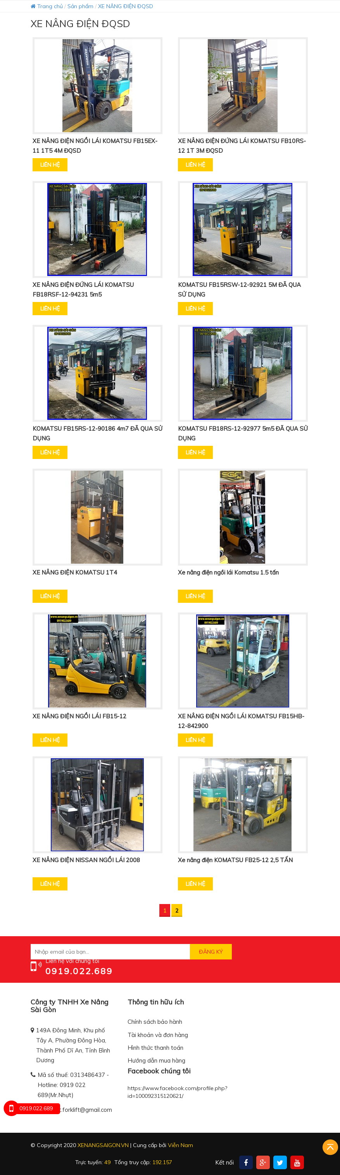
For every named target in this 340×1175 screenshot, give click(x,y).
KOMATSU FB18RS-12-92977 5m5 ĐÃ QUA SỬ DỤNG (243, 433)
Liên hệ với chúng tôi (72, 961)
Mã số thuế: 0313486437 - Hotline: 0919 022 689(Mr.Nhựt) (73, 1085)
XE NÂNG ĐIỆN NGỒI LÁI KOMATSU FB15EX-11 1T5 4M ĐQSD (95, 145)
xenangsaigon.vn (103, 1145)
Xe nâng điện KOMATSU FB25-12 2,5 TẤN (235, 860)
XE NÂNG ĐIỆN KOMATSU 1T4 (75, 572)
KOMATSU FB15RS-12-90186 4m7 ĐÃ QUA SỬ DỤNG (97, 433)
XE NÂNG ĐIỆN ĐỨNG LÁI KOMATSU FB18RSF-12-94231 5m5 (83, 289)
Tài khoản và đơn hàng (158, 1035)
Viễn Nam (180, 1145)
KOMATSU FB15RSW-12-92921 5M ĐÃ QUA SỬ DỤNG (239, 289)
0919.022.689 (79, 971)
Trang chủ (47, 6)
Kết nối (224, 1162)
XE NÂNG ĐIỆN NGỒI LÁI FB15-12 (79, 716)
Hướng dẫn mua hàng (156, 1060)
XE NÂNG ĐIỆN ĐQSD (125, 6)
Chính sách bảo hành (155, 1021)
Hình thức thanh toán (155, 1047)
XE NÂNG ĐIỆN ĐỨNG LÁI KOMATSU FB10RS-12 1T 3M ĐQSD (242, 145)
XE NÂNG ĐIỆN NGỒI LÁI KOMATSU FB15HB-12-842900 (241, 721)
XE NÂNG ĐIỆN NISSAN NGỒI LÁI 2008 (86, 860)
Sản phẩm (80, 6)
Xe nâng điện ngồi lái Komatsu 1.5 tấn (228, 572)
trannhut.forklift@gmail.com (75, 1109)
